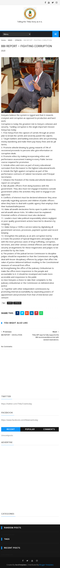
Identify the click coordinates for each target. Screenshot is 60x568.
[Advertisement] (30, 478)
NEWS (10, 40)
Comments (49, 429)
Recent (11, 429)
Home (3, 40)
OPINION (18, 40)
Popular (30, 429)
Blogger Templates (46, 565)
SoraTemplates (21, 565)
